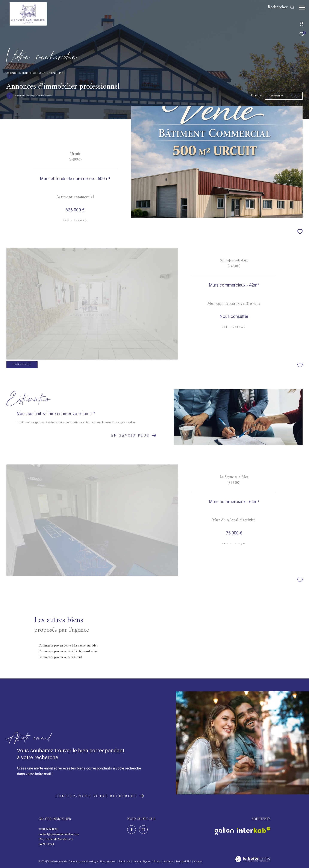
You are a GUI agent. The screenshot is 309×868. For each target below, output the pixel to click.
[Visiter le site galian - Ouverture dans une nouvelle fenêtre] (224, 830)
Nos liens (168, 861)
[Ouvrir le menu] (302, 7)
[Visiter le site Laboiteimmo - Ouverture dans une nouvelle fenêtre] (252, 859)
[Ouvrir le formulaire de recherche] (279, 7)
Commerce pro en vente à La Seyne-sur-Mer (68, 646)
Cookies (198, 861)
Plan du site (125, 861)
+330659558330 (48, 829)
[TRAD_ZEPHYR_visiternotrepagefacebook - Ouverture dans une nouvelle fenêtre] (131, 829)
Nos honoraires (107, 861)
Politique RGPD (183, 861)
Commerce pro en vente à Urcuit (60, 657)
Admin (157, 861)
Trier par (256, 96)
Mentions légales (142, 861)
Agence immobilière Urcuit (26, 73)
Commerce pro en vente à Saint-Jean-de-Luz (68, 651)
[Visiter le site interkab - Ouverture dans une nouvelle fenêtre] (253, 830)
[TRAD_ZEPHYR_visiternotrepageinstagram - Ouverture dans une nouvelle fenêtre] (143, 829)
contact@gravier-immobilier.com (59, 834)
